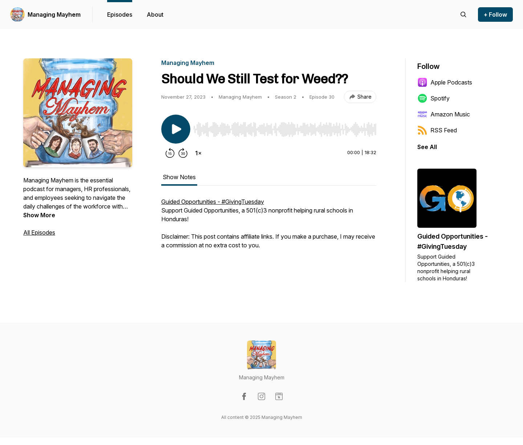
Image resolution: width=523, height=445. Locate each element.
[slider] (284, 129)
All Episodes (39, 232)
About (155, 14)
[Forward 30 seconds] (183, 153)
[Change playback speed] (198, 153)
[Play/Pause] (175, 129)
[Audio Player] (284, 127)
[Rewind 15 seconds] (170, 153)
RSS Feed (437, 130)
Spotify (433, 98)
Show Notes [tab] (179, 177)
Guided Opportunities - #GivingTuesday (212, 201)
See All (427, 147)
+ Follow (495, 14)
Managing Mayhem (54, 14)
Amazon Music (443, 114)
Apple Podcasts (444, 82)
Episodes (119, 14)
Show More (39, 215)
